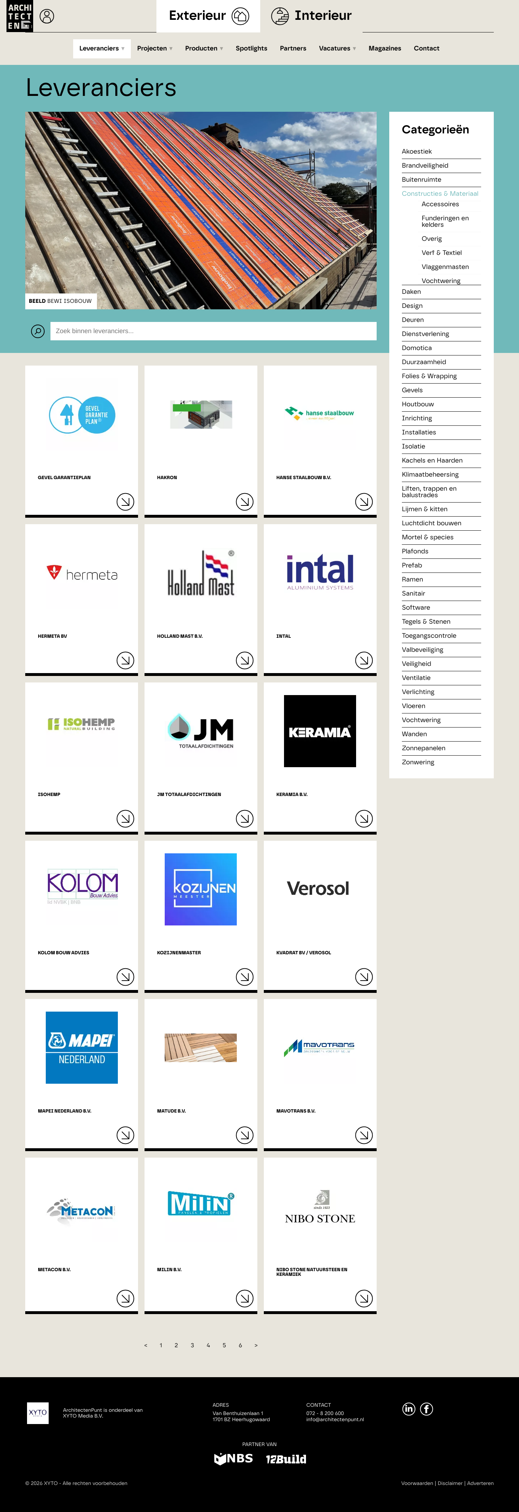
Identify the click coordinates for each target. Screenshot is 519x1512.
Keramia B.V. (292, 794)
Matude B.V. (171, 1111)
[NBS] (233, 1460)
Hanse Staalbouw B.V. (303, 478)
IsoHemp (49, 794)
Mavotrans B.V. (296, 1111)
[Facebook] (426, 1409)
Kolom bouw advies (63, 953)
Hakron (167, 478)
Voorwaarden (417, 1483)
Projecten (152, 48)
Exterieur (197, 16)
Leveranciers (99, 48)
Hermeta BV (52, 636)
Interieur (323, 16)
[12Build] (286, 1460)
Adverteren (480, 1483)
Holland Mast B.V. (180, 636)
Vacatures (334, 48)
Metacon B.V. (54, 1270)
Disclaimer (450, 1483)
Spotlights (251, 48)
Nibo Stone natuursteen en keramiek (311, 1272)
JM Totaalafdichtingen (189, 794)
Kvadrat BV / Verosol (303, 953)
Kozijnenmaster (179, 953)
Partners (293, 48)
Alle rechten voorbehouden (95, 1483)
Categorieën (435, 130)
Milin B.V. (169, 1270)
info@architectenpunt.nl (335, 1419)
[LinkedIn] (409, 1409)
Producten (201, 48)
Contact (427, 48)
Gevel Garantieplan (64, 478)
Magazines (385, 48)
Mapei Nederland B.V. (64, 1111)
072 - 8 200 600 (325, 1413)
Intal (283, 636)
